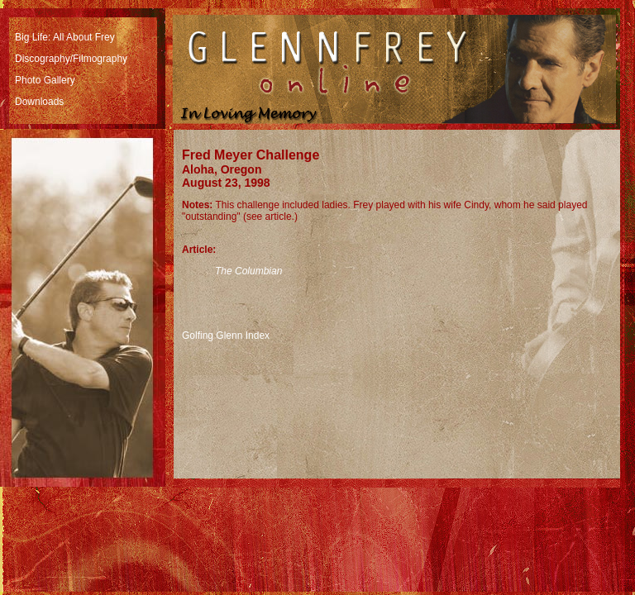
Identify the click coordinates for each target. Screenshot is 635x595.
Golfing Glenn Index (226, 335)
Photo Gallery (45, 80)
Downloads (39, 101)
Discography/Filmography (71, 58)
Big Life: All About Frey (65, 37)
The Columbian (248, 271)
